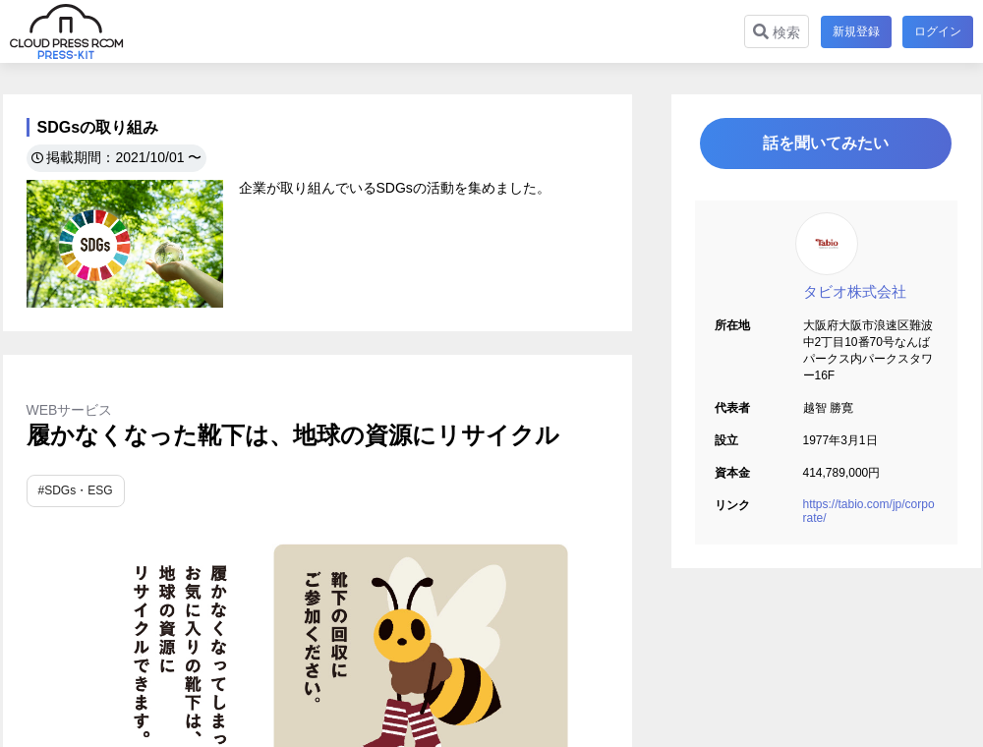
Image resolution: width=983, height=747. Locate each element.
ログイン (937, 31)
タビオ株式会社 (854, 292)
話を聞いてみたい (826, 144)
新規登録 (855, 31)
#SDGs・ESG (75, 490)
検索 (775, 32)
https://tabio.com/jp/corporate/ (869, 512)
